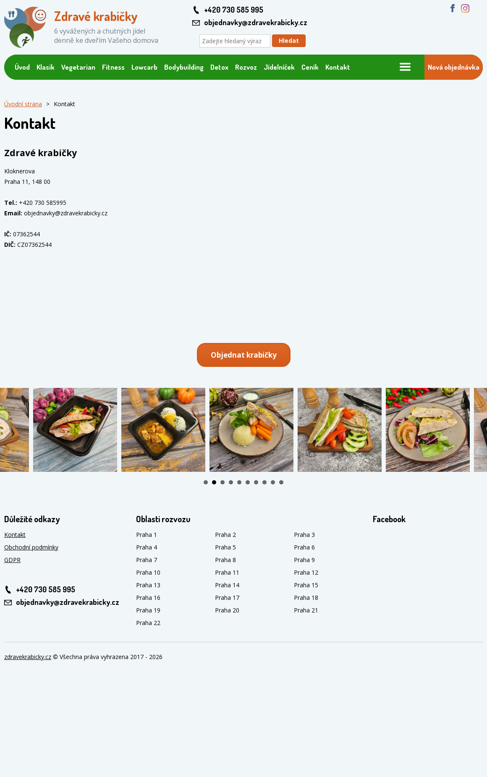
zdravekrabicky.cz (27, 657)
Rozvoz (246, 67)
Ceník (310, 67)
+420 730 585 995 (233, 9)
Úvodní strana (23, 104)
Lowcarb (144, 67)
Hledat (289, 40)
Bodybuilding (184, 67)
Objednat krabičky (244, 355)
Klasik (46, 67)
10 (281, 482)
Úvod (22, 67)
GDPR (12, 560)
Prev (11, 430)
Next (476, 430)
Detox (219, 67)
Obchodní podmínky (31, 547)
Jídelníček (279, 67)
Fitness (113, 67)
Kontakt (337, 67)
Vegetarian (78, 67)
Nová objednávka (453, 67)
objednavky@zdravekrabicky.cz (255, 22)
